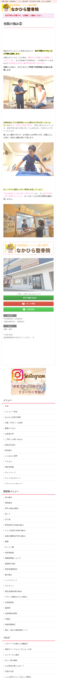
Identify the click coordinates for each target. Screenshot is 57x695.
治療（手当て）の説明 (14, 423)
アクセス (8, 461)
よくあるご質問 (11, 456)
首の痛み (8, 497)
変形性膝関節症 (11, 569)
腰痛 (7, 541)
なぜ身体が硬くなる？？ (14, 666)
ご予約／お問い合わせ (14, 439)
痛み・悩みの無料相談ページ (16, 630)
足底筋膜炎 (9, 602)
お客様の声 (9, 434)
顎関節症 (8, 503)
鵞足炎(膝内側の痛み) (13, 591)
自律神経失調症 (11, 613)
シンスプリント (11, 580)
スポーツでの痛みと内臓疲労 (16, 644)
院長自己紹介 (10, 445)
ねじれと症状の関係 (13, 417)
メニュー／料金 (11, 412)
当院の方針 (9, 671)
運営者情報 (9, 467)
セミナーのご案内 (12, 655)
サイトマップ (10, 472)
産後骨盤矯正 (10, 624)
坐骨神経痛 (9, 553)
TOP (7, 406)
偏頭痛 (7, 608)
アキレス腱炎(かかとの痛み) (16, 597)
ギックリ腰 (9, 547)
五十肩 (7, 519)
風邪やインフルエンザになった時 (18, 649)
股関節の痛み (10, 564)
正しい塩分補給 (11, 660)
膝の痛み (8, 575)
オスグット (9, 586)
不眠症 (7, 619)
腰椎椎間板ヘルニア (13, 558)
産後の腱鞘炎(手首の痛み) (15, 536)
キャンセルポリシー (13, 478)
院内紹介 (8, 450)
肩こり (7, 514)
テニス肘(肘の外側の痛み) (15, 530)
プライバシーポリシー (14, 483)
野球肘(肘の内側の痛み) (14, 525)
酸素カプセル (10, 428)
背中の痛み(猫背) (12, 508)
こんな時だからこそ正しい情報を (18, 677)
